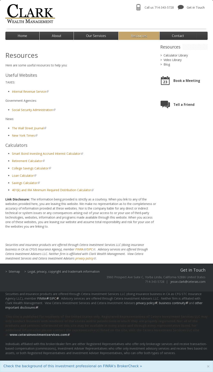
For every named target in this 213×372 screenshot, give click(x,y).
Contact (178, 36)
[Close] (208, 366)
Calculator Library (176, 55)
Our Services (96, 36)
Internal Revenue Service (29, 91)
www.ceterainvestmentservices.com (38, 335)
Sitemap (14, 271)
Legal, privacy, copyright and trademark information (64, 271)
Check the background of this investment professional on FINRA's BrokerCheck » (72, 366)
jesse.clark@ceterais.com (187, 282)
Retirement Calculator (27, 161)
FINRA (79, 249)
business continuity (172, 303)
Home (22, 36)
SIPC (90, 249)
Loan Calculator (23, 175)
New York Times (23, 135)
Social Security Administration (32, 110)
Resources (139, 36)
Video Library (173, 60)
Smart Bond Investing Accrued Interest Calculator (46, 154)
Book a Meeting (186, 80)
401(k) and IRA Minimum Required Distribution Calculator (51, 190)
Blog (167, 64)
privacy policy (84, 258)
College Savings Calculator (30, 168)
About (56, 36)
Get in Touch (196, 7)
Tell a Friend (183, 104)
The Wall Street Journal (28, 128)
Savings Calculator (24, 183)
